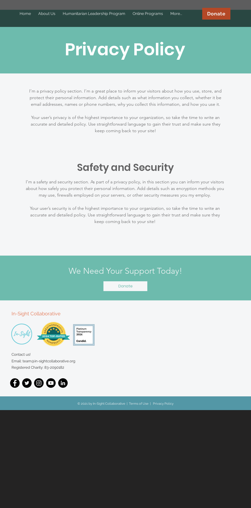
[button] (125, 286)
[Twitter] (27, 383)
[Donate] (216, 14)
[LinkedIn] (63, 383)
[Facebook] (15, 383)
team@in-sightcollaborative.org (49, 361)
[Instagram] (39, 383)
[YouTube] (51, 383)
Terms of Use (139, 403)
